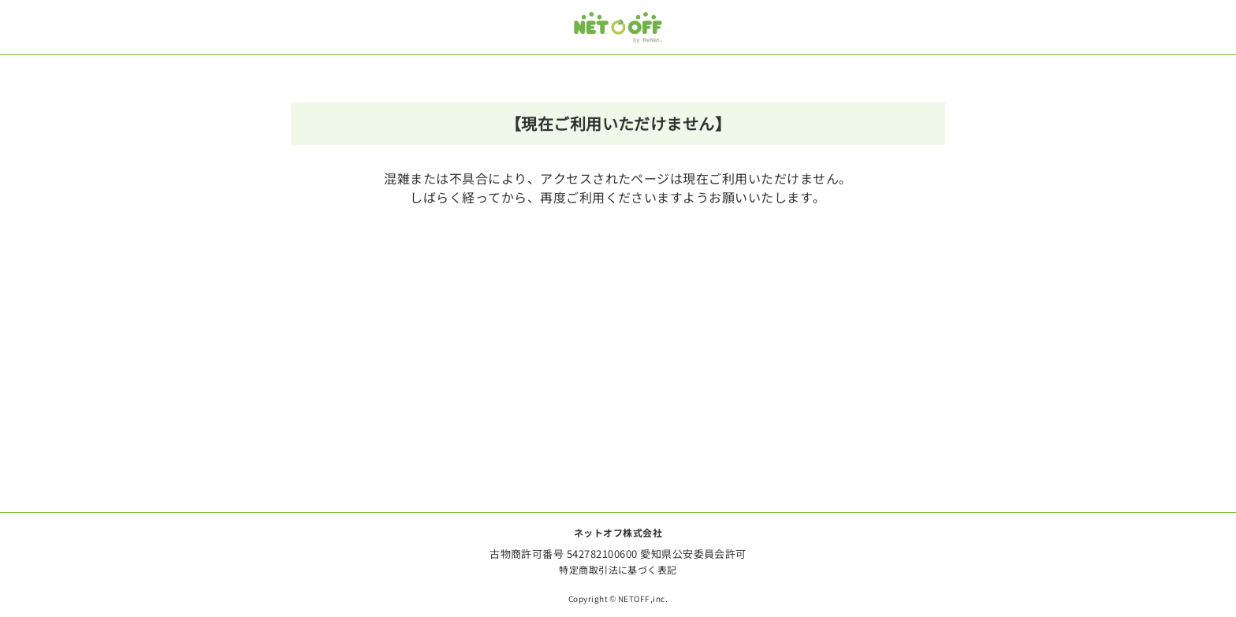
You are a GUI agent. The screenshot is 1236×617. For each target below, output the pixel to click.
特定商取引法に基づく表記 (618, 569)
